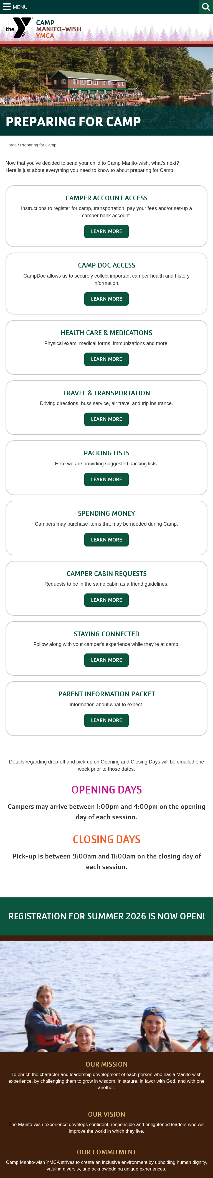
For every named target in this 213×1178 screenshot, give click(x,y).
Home (11, 145)
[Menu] (15, 7)
